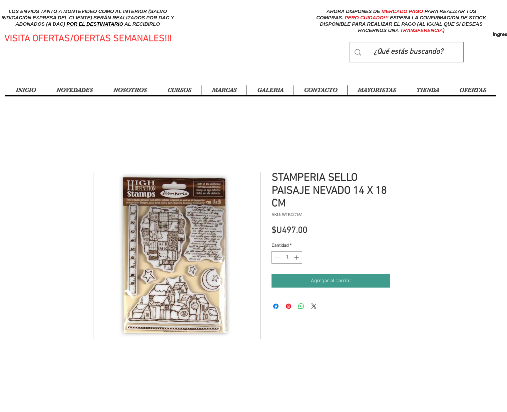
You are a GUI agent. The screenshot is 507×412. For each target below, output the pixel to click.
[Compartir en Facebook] (276, 306)
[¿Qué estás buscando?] (408, 52)
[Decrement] (277, 257)
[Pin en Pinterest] (289, 306)
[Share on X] (314, 306)
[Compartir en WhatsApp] (301, 306)
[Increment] (297, 257)
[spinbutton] (287, 257)
